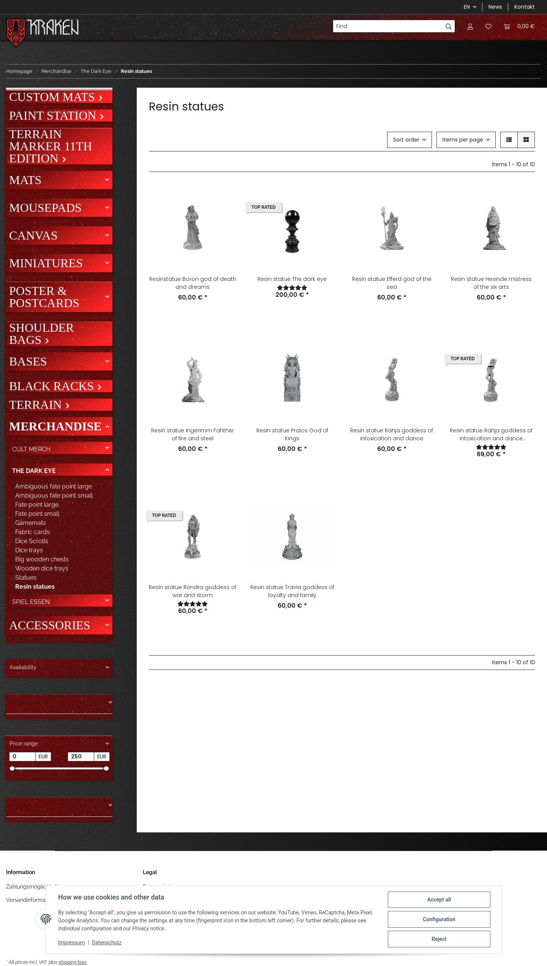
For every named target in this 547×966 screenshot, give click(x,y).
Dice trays (29, 550)
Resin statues (35, 586)
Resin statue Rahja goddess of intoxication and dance (391, 434)
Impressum (71, 942)
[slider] (12, 768)
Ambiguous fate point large (53, 486)
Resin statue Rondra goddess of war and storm (192, 591)
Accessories (49, 625)
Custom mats (53, 97)
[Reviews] (292, 287)
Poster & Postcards (44, 297)
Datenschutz (107, 942)
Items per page (463, 139)
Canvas (33, 235)
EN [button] (467, 7)
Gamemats (30, 522)
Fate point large (36, 504)
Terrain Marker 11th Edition (50, 146)
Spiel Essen (31, 601)
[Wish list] (488, 26)
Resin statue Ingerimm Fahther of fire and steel (192, 434)
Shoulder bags (41, 333)
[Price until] (81, 757)
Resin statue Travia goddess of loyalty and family (292, 591)
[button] (470, 26)
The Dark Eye (34, 470)
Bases (28, 361)
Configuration (439, 919)
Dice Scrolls (31, 541)
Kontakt (524, 7)
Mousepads (45, 208)
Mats (25, 180)
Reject (439, 939)
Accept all (439, 900)
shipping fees (72, 962)
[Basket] (519, 26)
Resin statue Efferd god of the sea (392, 283)
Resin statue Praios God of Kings (292, 434)
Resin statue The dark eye (292, 279)
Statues (25, 577)
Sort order (406, 139)
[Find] (388, 26)
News (495, 7)
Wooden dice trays (41, 568)
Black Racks (53, 386)
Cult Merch (31, 449)
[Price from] (22, 757)
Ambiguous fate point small (54, 495)
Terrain (37, 405)
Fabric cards (32, 532)
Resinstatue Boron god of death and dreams (192, 283)
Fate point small (37, 513)
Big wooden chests (42, 559)
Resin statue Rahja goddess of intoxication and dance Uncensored (491, 435)
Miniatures (46, 263)
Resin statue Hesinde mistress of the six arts (491, 283)
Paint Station (54, 115)
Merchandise (55, 426)
